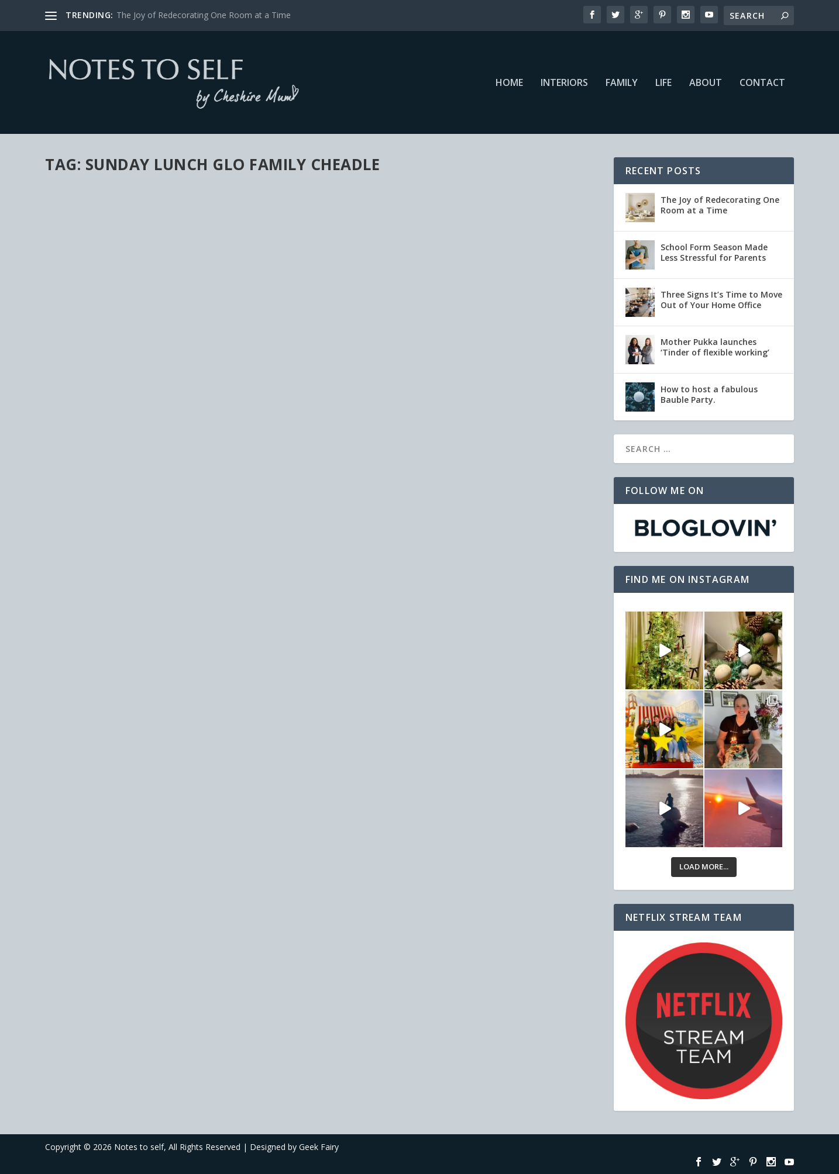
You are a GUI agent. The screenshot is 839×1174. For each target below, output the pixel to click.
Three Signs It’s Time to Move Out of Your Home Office (721, 299)
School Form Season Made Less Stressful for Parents (714, 252)
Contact (762, 83)
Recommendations (158, 217)
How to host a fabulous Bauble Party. (709, 394)
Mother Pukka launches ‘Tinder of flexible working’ (715, 347)
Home (509, 83)
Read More (87, 304)
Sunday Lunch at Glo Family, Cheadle (159, 198)
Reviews (206, 217)
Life (663, 83)
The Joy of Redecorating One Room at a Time (203, 14)
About (705, 83)
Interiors (564, 83)
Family (622, 83)
